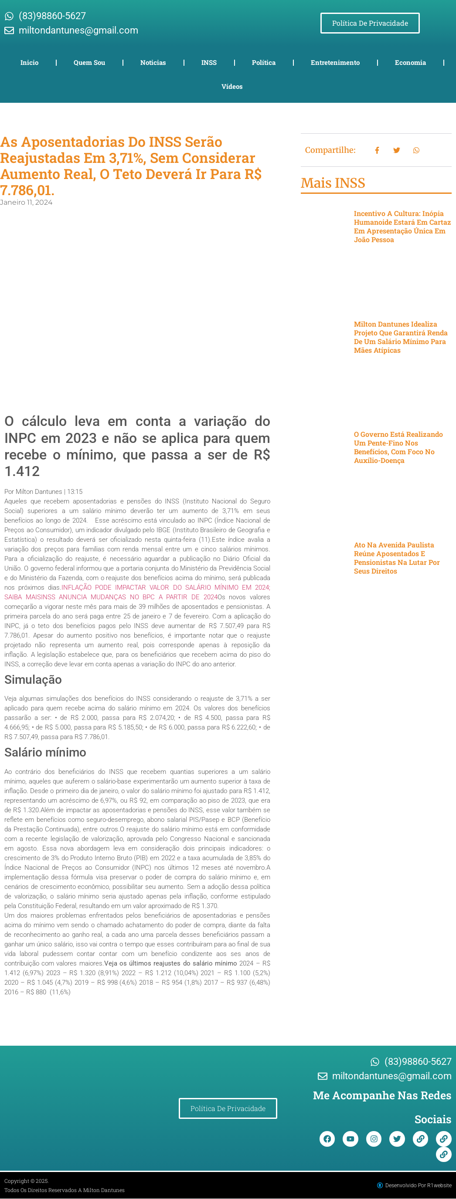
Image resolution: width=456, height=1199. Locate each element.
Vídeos (232, 86)
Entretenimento (335, 62)
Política (264, 62)
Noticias (153, 62)
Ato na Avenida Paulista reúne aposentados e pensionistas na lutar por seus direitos (397, 557)
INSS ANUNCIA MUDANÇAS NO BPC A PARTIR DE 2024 (129, 597)
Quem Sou (89, 62)
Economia (410, 62)
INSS (209, 62)
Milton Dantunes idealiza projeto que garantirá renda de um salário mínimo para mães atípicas (401, 337)
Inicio (29, 62)
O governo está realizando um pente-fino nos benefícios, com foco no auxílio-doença (398, 447)
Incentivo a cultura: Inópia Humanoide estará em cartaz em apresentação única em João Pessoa (402, 226)
